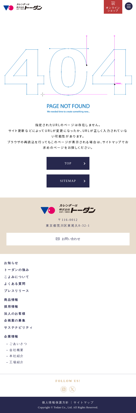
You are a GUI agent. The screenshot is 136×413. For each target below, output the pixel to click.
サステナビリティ (18, 327)
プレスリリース (16, 290)
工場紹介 (16, 362)
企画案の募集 (15, 320)
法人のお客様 (15, 313)
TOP (68, 163)
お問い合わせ (71, 238)
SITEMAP (68, 181)
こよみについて (16, 277)
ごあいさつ (18, 343)
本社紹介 (16, 356)
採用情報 (11, 306)
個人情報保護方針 (55, 402)
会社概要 (16, 350)
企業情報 (11, 336)
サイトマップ (84, 402)
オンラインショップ (113, 9)
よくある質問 (15, 283)
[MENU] (129, 6)
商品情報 (11, 299)
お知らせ (11, 263)
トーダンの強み (16, 269)
